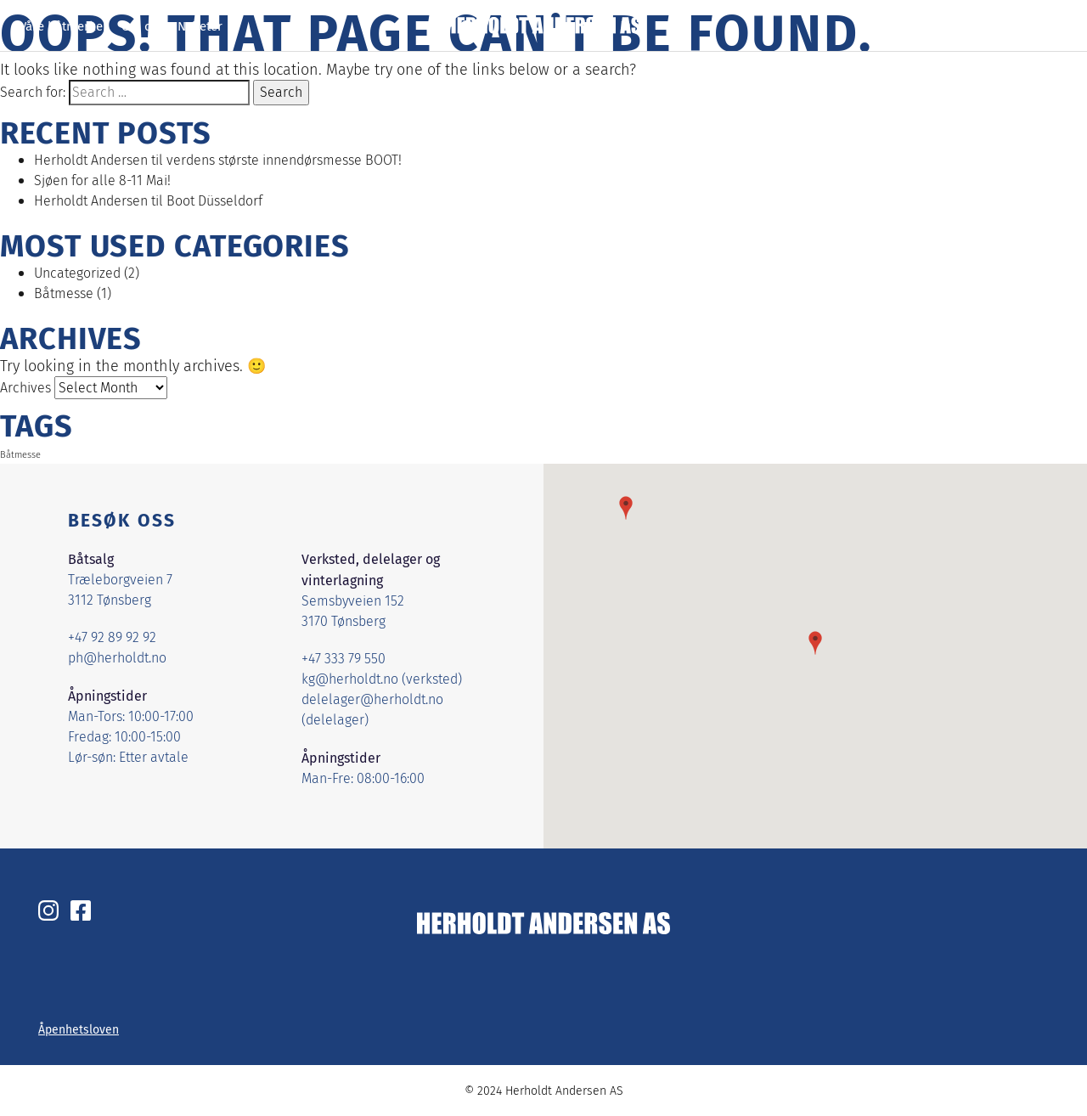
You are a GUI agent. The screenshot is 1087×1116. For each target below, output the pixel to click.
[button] (815, 643)
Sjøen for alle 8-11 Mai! (102, 180)
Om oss (142, 25)
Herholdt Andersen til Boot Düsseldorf (148, 201)
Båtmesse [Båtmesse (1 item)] (20, 454)
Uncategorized (77, 273)
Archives (25, 387)
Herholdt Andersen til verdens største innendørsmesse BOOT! (218, 160)
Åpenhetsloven (78, 1029)
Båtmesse (63, 293)
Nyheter (199, 25)
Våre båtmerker (64, 25)
